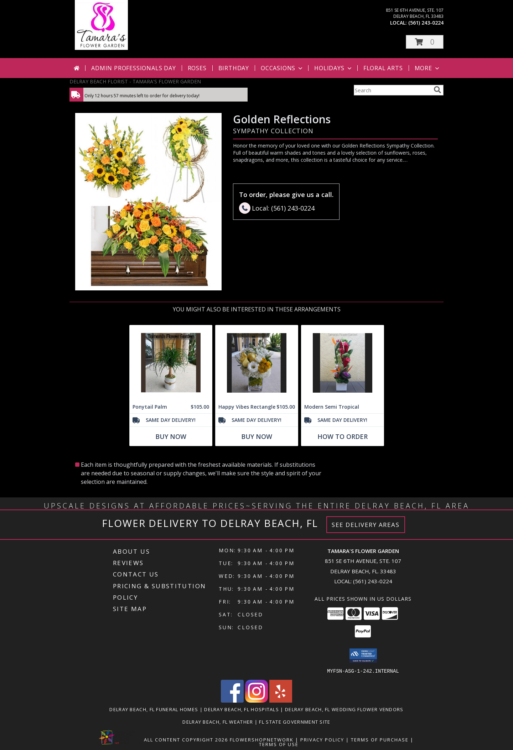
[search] (437, 90)
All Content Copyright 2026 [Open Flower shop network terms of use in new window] (186, 739)
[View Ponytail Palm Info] (171, 362)
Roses (197, 68)
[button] (425, 42)
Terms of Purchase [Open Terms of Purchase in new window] (380, 739)
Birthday (233, 68)
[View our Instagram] (256, 700)
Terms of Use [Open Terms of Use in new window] (279, 744)
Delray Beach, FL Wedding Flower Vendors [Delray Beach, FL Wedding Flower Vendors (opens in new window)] (344, 709)
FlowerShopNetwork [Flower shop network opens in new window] (262, 739)
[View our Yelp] (280, 700)
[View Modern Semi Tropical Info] (342, 362)
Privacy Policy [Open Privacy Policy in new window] (322, 739)
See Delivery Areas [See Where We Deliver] (366, 525)
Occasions (282, 68)
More (428, 68)
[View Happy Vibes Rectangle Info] (257, 362)
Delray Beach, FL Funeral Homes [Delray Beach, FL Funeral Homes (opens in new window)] (153, 709)
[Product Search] (392, 90)
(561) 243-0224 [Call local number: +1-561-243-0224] (426, 22)
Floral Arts (383, 68)
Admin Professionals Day (133, 68)
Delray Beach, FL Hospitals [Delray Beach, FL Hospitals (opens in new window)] (241, 709)
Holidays (333, 68)
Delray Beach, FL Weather (217, 721)
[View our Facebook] (232, 700)
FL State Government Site (294, 721)
